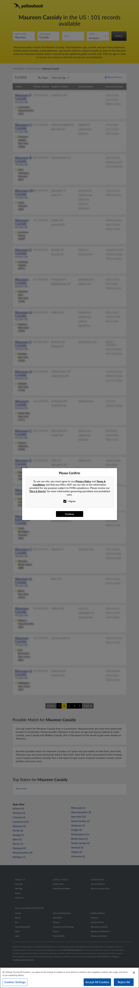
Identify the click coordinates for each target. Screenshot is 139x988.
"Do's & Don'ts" (37, 491)
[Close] (133, 972)
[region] (69, 978)
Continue (69, 514)
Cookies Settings (15, 982)
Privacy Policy (83, 481)
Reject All (124, 982)
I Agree (69, 501)
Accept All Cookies (97, 982)
